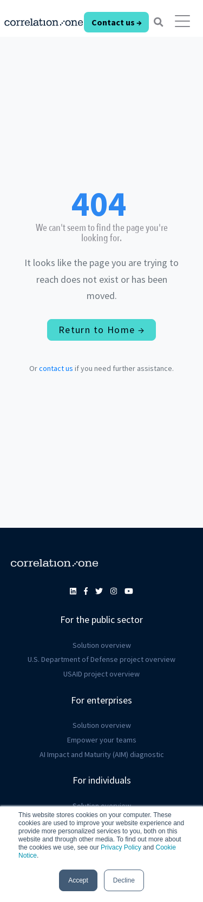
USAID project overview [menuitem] (101, 674)
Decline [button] (124, 880)
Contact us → (116, 22)
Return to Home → (101, 329)
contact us (56, 368)
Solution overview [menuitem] (102, 645)
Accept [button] (78, 880)
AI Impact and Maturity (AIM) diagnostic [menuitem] (102, 754)
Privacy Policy (121, 847)
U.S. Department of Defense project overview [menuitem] (101, 659)
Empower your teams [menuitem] (101, 740)
